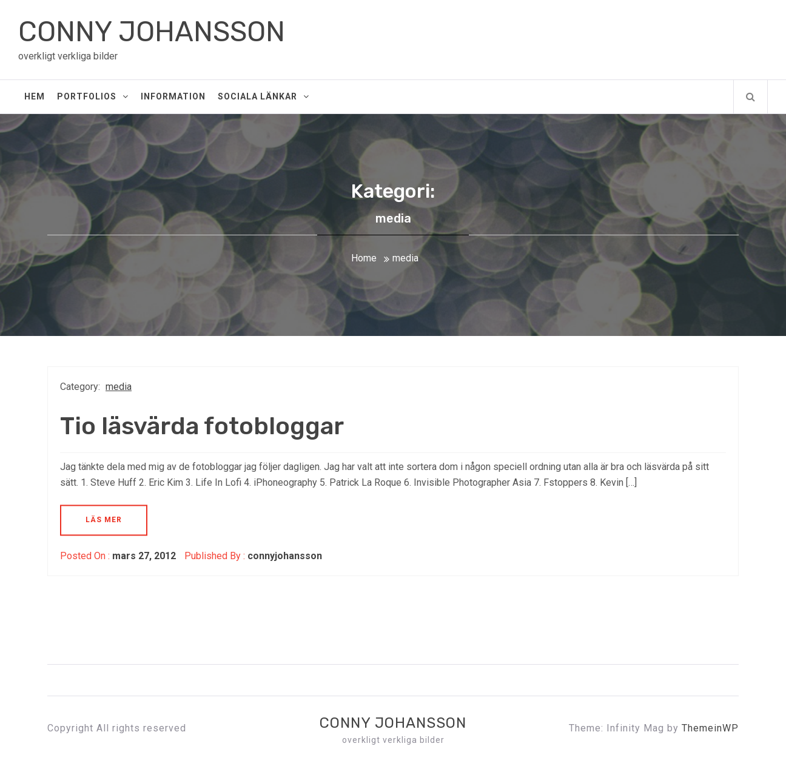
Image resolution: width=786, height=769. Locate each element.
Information (173, 96)
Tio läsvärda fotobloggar (202, 426)
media (119, 386)
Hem (34, 96)
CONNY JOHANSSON (151, 32)
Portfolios (93, 96)
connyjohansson (284, 556)
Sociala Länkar (263, 96)
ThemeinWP (710, 728)
